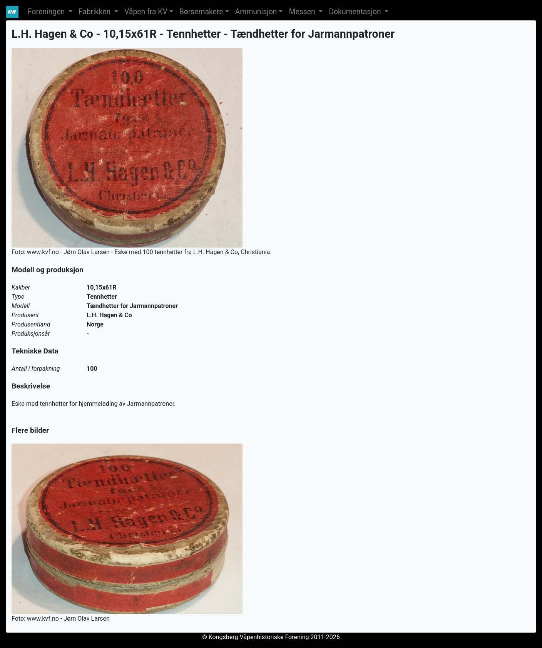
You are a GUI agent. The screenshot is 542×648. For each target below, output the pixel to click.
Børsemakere (201, 11)
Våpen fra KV (145, 11)
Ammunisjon (256, 11)
